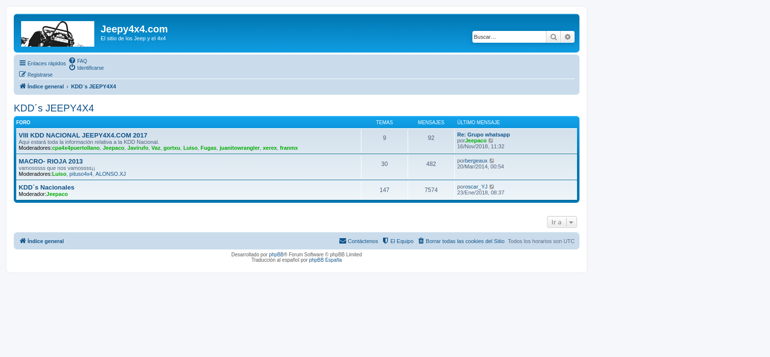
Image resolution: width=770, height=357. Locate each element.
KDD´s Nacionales (47, 187)
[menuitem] (77, 60)
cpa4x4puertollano (76, 148)
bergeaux (476, 161)
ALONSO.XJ (111, 174)
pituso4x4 (80, 174)
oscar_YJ (476, 187)
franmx (289, 148)
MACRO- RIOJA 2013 (51, 161)
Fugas (209, 148)
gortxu (172, 148)
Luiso (190, 148)
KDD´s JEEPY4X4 (54, 108)
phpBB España (325, 260)
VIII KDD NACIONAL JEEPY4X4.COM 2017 (83, 135)
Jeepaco (113, 148)
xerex (270, 148)
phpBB (276, 254)
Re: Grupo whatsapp (483, 134)
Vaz (155, 148)
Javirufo (137, 148)
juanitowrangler (240, 148)
